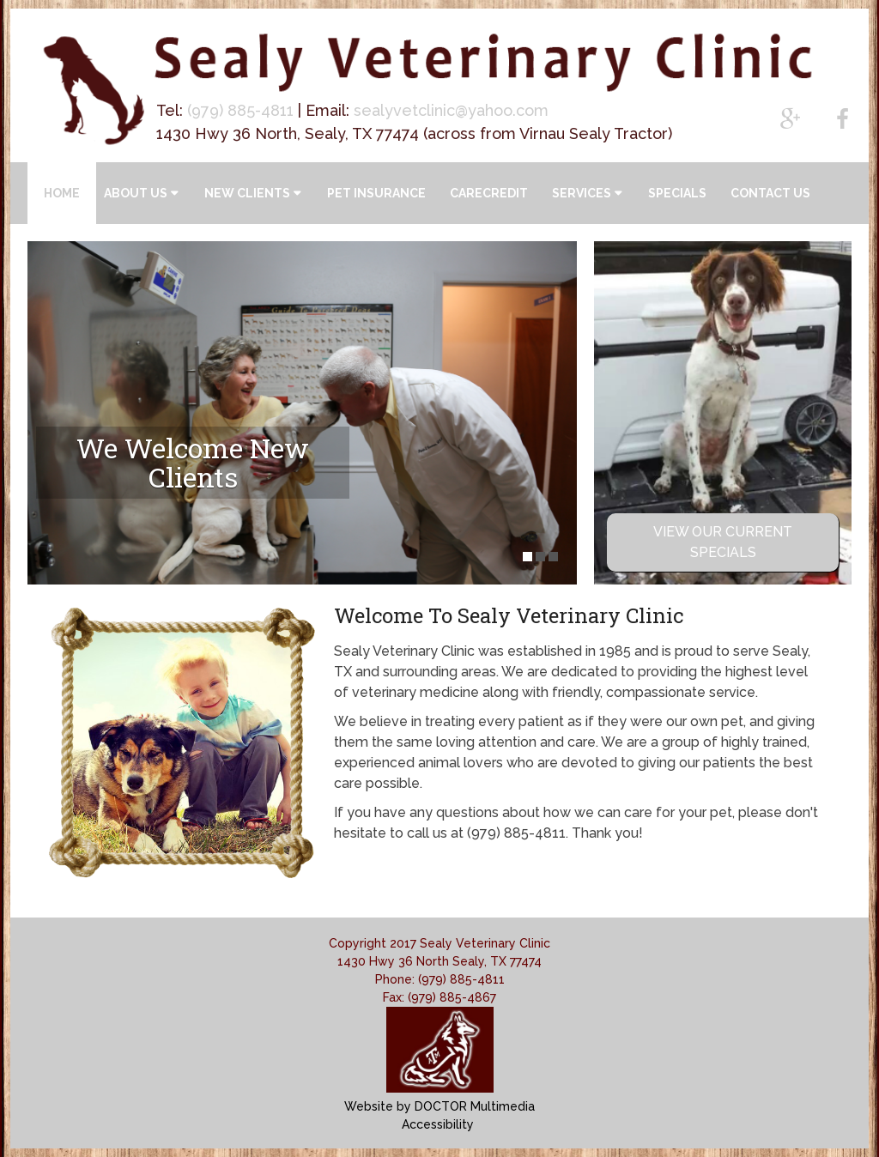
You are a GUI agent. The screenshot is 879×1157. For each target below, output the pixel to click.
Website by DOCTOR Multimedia (439, 1106)
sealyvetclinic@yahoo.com (451, 110)
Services (581, 193)
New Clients (247, 193)
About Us (135, 193)
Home (62, 193)
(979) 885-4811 (240, 110)
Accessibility (438, 1124)
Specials (677, 193)
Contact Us (770, 193)
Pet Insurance (376, 193)
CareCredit (489, 193)
